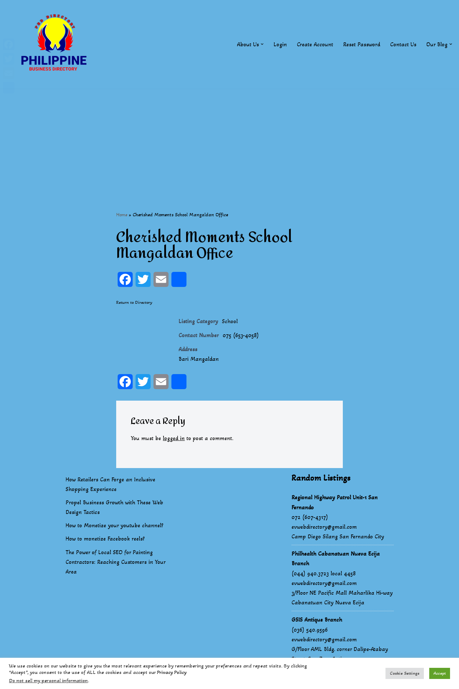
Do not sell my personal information (48, 681)
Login (280, 44)
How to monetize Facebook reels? (105, 538)
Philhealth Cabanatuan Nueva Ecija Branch (336, 559)
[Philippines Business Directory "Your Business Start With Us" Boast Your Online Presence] (55, 44)
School (230, 321)
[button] (262, 44)
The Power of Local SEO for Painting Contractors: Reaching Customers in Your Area (115, 562)
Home (121, 215)
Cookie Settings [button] (405, 673)
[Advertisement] (229, 139)
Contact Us (403, 44)
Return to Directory (134, 302)
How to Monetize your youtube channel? (115, 525)
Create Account (315, 44)
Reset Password (361, 44)
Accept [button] (440, 673)
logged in (174, 438)
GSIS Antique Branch (317, 620)
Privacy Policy (171, 672)
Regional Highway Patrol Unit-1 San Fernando (335, 502)
